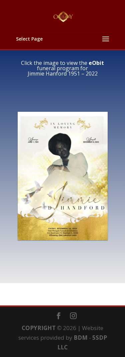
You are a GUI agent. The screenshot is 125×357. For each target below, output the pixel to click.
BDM (81, 337)
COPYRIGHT (39, 328)
